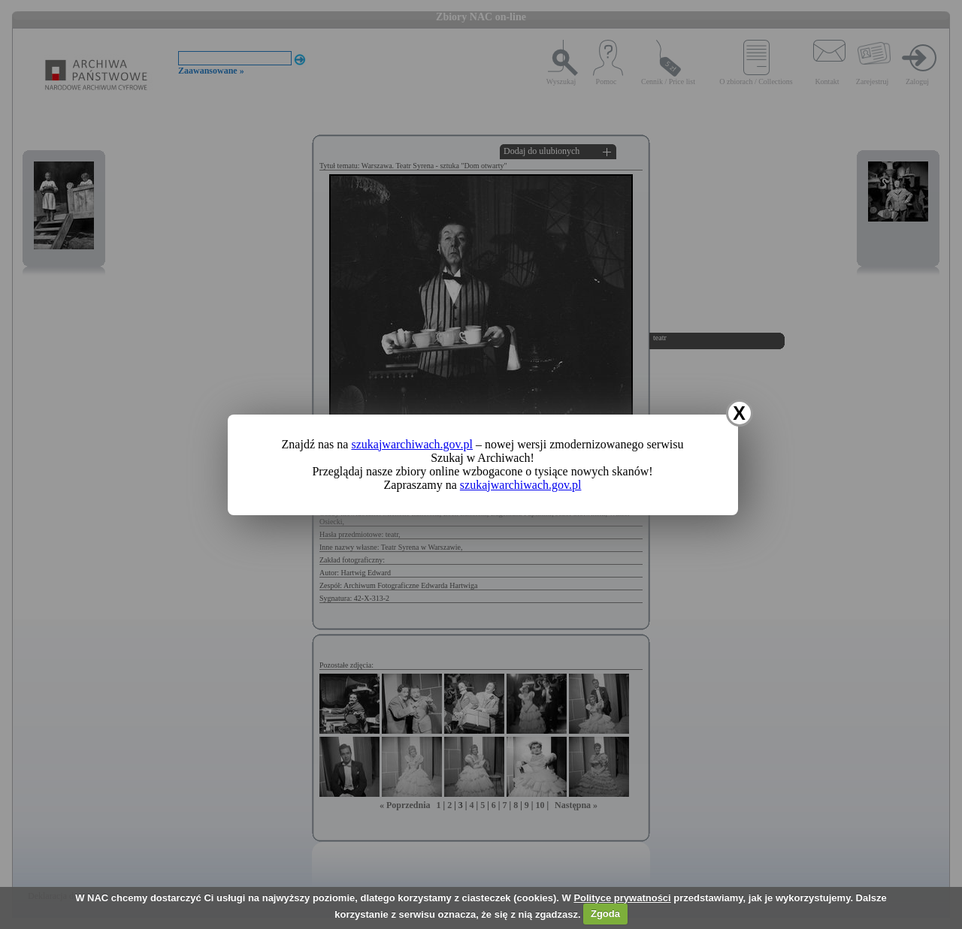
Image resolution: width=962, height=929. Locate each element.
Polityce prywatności (621, 897)
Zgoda (605, 913)
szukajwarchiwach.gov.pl (412, 444)
